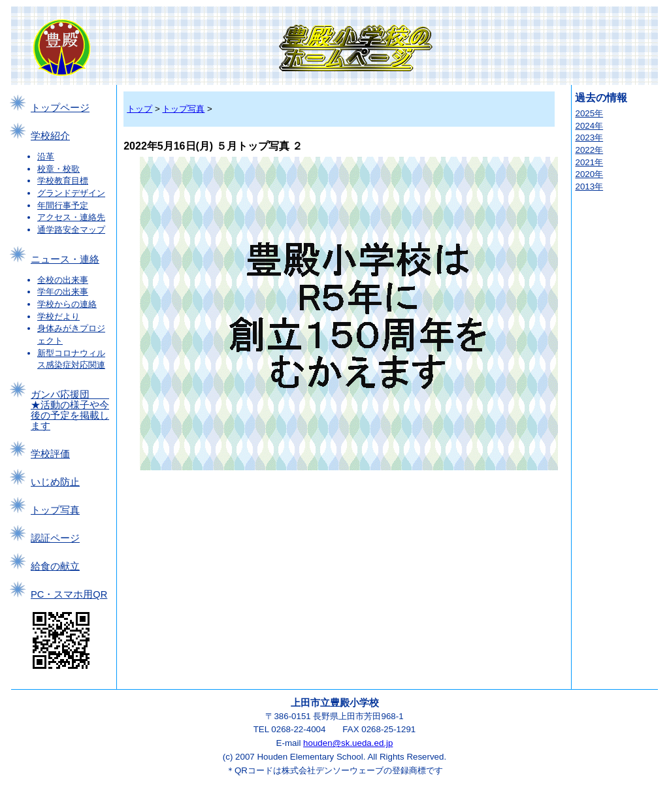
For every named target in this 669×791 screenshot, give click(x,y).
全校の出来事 (62, 280)
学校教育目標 (62, 181)
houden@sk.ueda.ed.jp (348, 743)
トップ (139, 109)
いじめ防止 (55, 482)
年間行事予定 (62, 205)
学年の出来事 (62, 292)
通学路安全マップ (71, 229)
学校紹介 (50, 136)
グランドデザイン (71, 193)
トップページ (60, 108)
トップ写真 (55, 510)
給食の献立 (55, 566)
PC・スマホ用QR (69, 594)
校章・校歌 (58, 169)
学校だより (58, 316)
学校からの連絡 (67, 304)
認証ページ (55, 538)
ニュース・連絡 (65, 259)
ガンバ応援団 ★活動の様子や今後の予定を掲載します (70, 410)
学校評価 (50, 454)
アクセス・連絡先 (71, 217)
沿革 (45, 156)
